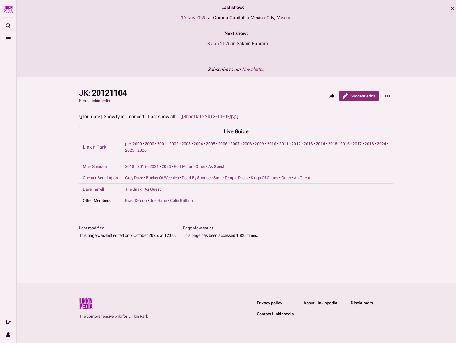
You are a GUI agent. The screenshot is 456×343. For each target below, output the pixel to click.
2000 (149, 143)
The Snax (133, 189)
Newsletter (252, 69)
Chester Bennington (100, 177)
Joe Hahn (158, 200)
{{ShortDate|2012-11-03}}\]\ (208, 116)
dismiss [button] (452, 8)
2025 (129, 150)
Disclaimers (362, 303)
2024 (381, 143)
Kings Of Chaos (264, 177)
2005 (210, 143)
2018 (369, 143)
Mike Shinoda (95, 166)
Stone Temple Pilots (230, 177)
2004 (198, 143)
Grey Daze (134, 177)
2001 (161, 143)
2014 (320, 143)
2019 (142, 166)
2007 (235, 143)
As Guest (216, 166)
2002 (174, 143)
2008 (247, 143)
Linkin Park (94, 147)
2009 (259, 143)
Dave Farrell (93, 189)
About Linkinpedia (320, 303)
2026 (142, 150)
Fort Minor (183, 166)
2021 (154, 166)
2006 (222, 143)
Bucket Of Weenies (162, 177)
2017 (357, 143)
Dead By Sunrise (196, 177)
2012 (296, 143)
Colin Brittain (181, 200)
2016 (345, 143)
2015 (332, 143)
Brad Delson (136, 200)
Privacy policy (269, 303)
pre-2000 (133, 143)
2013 (308, 143)
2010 (271, 143)
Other (200, 166)
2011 (283, 143)
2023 (166, 166)
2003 (186, 143)
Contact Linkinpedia (275, 314)
